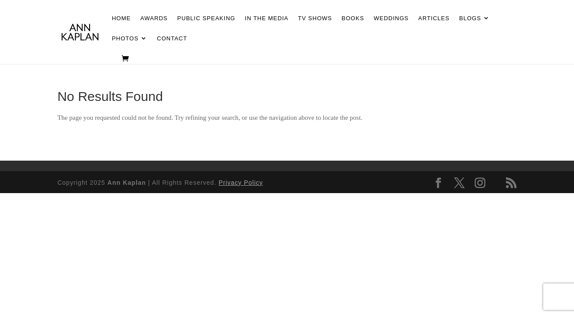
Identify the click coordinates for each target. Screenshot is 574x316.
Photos (125, 39)
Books (353, 18)
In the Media (267, 18)
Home (121, 18)
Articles (433, 18)
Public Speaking (206, 18)
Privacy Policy (241, 182)
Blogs (470, 18)
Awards (154, 18)
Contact (172, 39)
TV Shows (315, 18)
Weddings (391, 18)
